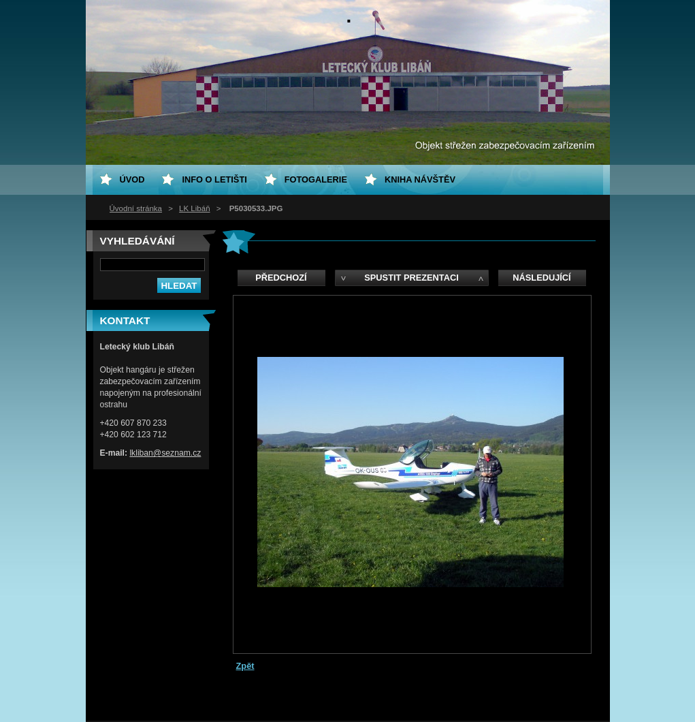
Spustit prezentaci (411, 277)
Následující (541, 277)
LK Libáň (194, 208)
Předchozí (280, 277)
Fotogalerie (316, 179)
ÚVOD (132, 179)
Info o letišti (214, 179)
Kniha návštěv (420, 179)
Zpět (245, 666)
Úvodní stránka (136, 208)
